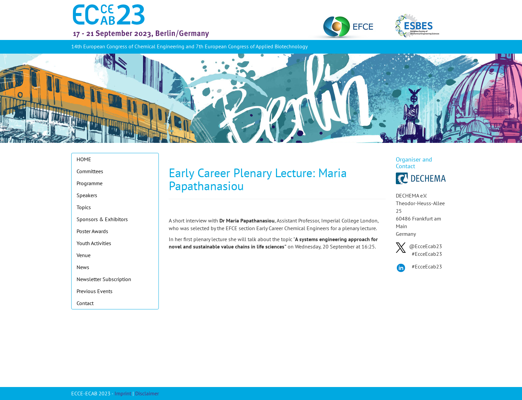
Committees (90, 171)
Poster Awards (92, 231)
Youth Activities (94, 243)
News (83, 267)
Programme (90, 183)
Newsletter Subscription (104, 279)
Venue (84, 255)
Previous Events (95, 291)
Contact (85, 303)
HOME (84, 159)
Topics (84, 207)
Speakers (87, 195)
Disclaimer (147, 393)
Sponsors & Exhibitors (102, 219)
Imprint (123, 393)
